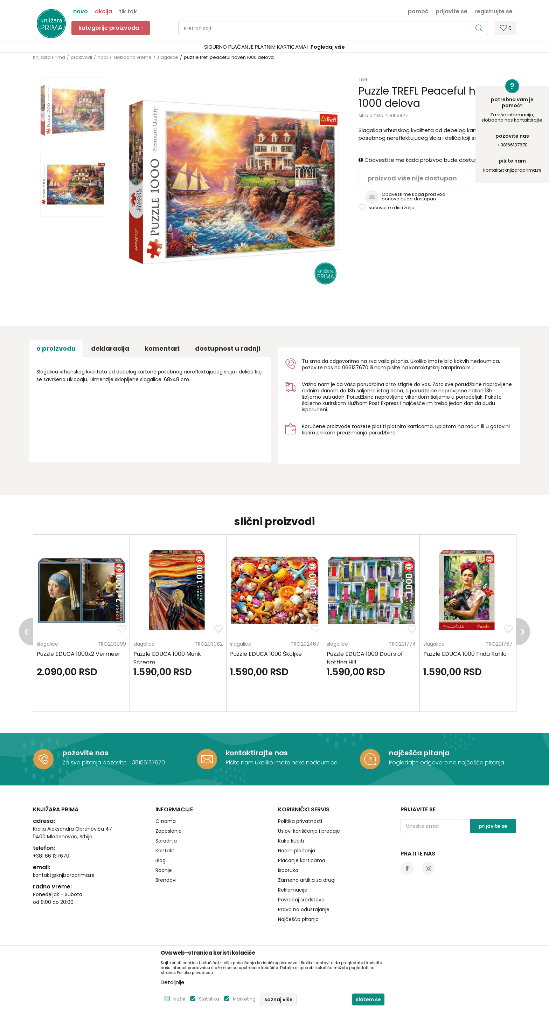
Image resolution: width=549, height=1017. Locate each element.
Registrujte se (493, 10)
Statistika (209, 999)
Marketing (244, 999)
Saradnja (166, 840)
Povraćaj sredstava (301, 899)
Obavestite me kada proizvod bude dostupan (422, 160)
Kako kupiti (291, 840)
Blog (160, 860)
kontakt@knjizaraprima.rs (512, 170)
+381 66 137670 (51, 855)
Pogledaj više (328, 46)
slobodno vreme (132, 57)
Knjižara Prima (49, 57)
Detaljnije (173, 982)
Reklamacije (292, 889)
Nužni (179, 999)
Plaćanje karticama (301, 860)
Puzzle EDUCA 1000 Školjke (266, 654)
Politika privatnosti (300, 821)
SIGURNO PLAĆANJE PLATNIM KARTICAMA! (256, 46)
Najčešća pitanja (298, 919)
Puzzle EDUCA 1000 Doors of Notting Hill (365, 658)
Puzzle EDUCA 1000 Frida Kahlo (465, 654)
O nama (165, 821)
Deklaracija (110, 348)
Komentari (162, 348)
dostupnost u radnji (227, 348)
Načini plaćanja (296, 850)
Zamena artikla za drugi (306, 880)
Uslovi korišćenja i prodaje (309, 830)
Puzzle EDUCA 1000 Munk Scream (167, 658)
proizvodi (81, 57)
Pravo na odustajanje (303, 909)
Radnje (163, 870)
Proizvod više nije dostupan (412, 178)
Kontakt (164, 850)
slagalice (167, 57)
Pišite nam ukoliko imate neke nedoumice (282, 762)
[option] (274, 47)
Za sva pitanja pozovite (95, 762)
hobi (103, 57)
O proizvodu (56, 348)
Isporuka (288, 870)
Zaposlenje (168, 830)
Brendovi (165, 880)
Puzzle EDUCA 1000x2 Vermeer (78, 654)
